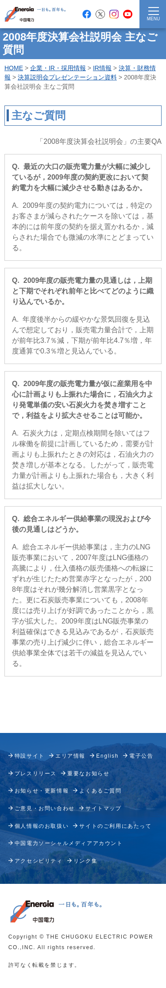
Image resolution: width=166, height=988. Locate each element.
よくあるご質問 (100, 791)
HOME (13, 67)
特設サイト (30, 756)
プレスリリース (36, 773)
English (107, 756)
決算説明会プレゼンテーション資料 (67, 77)
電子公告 (141, 756)
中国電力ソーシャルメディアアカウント (69, 843)
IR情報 (102, 67)
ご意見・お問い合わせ (45, 808)
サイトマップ (103, 808)
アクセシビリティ (39, 861)
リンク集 (85, 861)
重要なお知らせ (88, 773)
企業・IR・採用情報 (58, 67)
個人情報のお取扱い (42, 826)
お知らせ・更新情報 (42, 791)
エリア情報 (70, 756)
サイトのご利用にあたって (115, 826)
